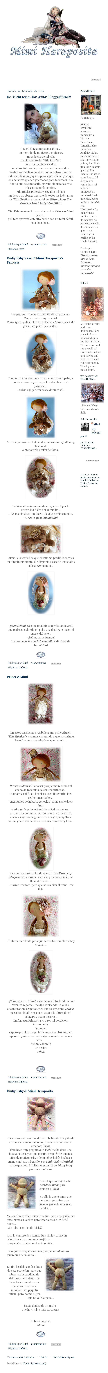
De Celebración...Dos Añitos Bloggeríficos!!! (39, 97)
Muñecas (23, 667)
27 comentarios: (39, 244)
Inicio (44, 1357)
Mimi (97, 424)
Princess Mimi (17, 677)
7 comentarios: (38, 662)
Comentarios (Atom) (34, 1363)
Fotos (21, 248)
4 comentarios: (38, 1077)
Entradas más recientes (20, 1357)
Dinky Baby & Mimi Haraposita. (30, 1091)
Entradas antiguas (63, 1357)
